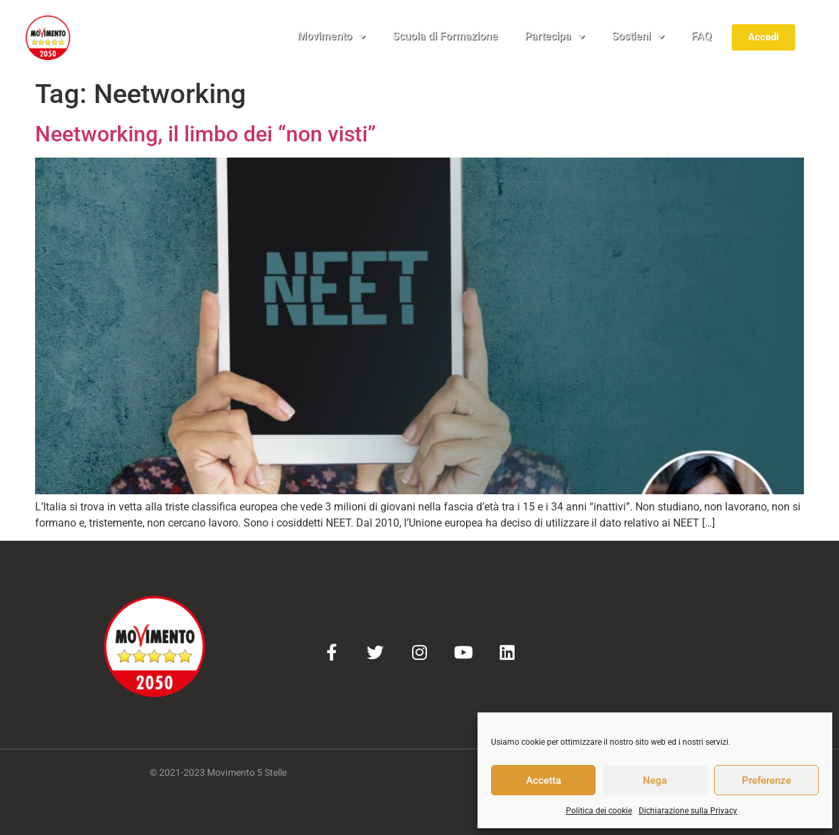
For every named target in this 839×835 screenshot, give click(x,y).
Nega (655, 780)
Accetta (543, 780)
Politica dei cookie (599, 810)
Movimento (331, 36)
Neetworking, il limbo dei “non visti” (205, 134)
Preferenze (766, 780)
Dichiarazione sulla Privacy (688, 810)
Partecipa (555, 36)
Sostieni (638, 36)
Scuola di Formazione (445, 36)
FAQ (701, 36)
